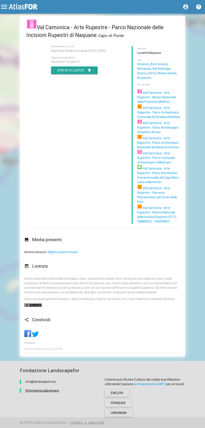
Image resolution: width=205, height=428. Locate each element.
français (118, 403)
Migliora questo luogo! (63, 252)
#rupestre (144, 78)
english (117, 393)
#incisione (144, 69)
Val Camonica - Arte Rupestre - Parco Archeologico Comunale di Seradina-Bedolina (158, 112)
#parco (142, 73)
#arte (152, 73)
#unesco (143, 64)
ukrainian (119, 413)
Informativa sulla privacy (42, 390)
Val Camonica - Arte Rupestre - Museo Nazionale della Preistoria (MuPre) (156, 97)
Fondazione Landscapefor (49, 423)
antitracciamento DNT (149, 384)
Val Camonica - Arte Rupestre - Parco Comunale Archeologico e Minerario (156, 157)
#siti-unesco (159, 64)
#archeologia (161, 69)
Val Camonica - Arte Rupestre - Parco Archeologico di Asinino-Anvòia (158, 127)
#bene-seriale (166, 73)
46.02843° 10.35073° (65, 62)
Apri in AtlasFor (74, 70)
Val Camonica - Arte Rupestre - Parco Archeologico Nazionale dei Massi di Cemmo (158, 142)
